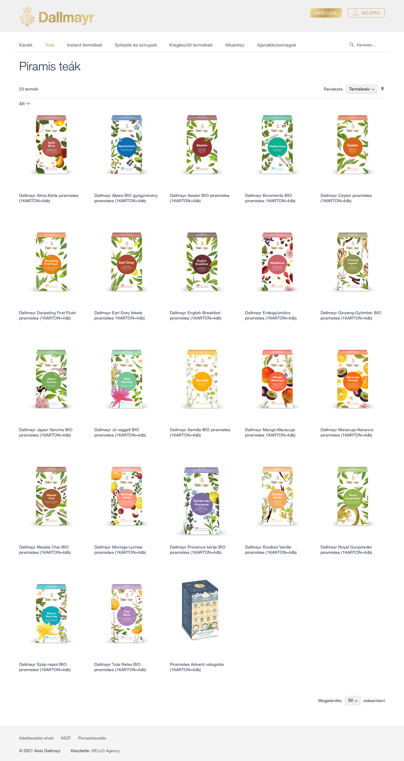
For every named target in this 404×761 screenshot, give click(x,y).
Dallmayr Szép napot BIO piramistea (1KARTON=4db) (45, 667)
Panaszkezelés (92, 738)
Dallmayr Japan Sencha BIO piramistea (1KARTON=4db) (46, 432)
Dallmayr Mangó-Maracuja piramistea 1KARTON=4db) (270, 432)
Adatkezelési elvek (36, 738)
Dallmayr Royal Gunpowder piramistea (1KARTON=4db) (346, 549)
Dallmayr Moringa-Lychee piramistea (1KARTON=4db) (120, 549)
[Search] (351, 45)
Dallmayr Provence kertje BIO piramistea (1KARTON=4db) (198, 549)
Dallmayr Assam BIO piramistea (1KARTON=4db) (199, 198)
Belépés (371, 13)
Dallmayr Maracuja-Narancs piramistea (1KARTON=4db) (347, 432)
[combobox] (368, 45)
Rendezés (333, 89)
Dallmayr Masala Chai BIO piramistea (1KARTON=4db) (45, 549)
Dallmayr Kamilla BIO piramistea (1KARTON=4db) (200, 432)
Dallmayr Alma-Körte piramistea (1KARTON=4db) (48, 198)
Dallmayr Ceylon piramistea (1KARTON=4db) (346, 198)
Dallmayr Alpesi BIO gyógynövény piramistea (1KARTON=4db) (126, 198)
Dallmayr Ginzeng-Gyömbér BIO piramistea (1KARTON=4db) (351, 315)
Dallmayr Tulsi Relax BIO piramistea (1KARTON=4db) (120, 667)
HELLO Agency (105, 750)
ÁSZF (66, 738)
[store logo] (56, 16)
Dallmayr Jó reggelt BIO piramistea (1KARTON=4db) (120, 432)
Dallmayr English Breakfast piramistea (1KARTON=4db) (195, 315)
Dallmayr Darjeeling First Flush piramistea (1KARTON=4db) (47, 315)
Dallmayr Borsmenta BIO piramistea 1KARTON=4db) (270, 198)
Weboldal (326, 13)
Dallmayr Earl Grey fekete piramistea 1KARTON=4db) (119, 315)
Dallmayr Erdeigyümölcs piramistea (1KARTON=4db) (271, 315)
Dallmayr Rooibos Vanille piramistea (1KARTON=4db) (271, 549)
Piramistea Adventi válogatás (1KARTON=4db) (197, 667)
